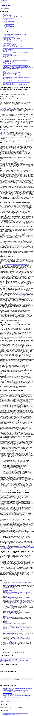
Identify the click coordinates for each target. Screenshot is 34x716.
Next (15, 661)
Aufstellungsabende (7, 15)
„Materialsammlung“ (18, 602)
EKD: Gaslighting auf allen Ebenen (10, 694)
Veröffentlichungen (9, 21)
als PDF (12, 96)
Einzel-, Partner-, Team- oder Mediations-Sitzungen (14, 16)
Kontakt (4, 27)
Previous (16, 659)
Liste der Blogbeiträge (5, 701)
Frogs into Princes (9, 25)
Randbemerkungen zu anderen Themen (11, 714)
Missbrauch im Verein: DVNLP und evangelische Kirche (15, 652)
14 (17, 387)
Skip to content (3, 0)
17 (25, 435)
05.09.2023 (14, 229)
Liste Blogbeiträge (9, 26)
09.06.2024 (9, 109)
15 (11, 398)
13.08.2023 (25, 208)
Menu (2, 1)
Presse (6, 22)
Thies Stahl (5, 5)
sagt (13, 283)
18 (2, 437)
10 (7, 330)
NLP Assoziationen (9, 24)
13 (21, 377)
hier (6, 591)
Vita (6, 20)
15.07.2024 (4, 108)
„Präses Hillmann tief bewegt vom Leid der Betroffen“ (17, 264)
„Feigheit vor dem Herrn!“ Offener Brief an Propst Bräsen (15, 690)
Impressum (5, 28)
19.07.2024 (4, 121)
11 (32, 353)
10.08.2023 (21, 294)
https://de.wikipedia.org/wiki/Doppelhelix (22, 638)
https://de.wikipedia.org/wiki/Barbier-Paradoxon (16, 644)
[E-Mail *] (17, 676)
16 (11, 424)
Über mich (5, 19)
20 (21, 520)
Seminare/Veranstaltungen (8, 18)
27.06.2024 (4, 122)
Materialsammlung (12, 585)
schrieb (11, 605)
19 (27, 494)
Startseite (5, 14)
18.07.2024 (4, 170)
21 (22, 538)
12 (6, 361)
